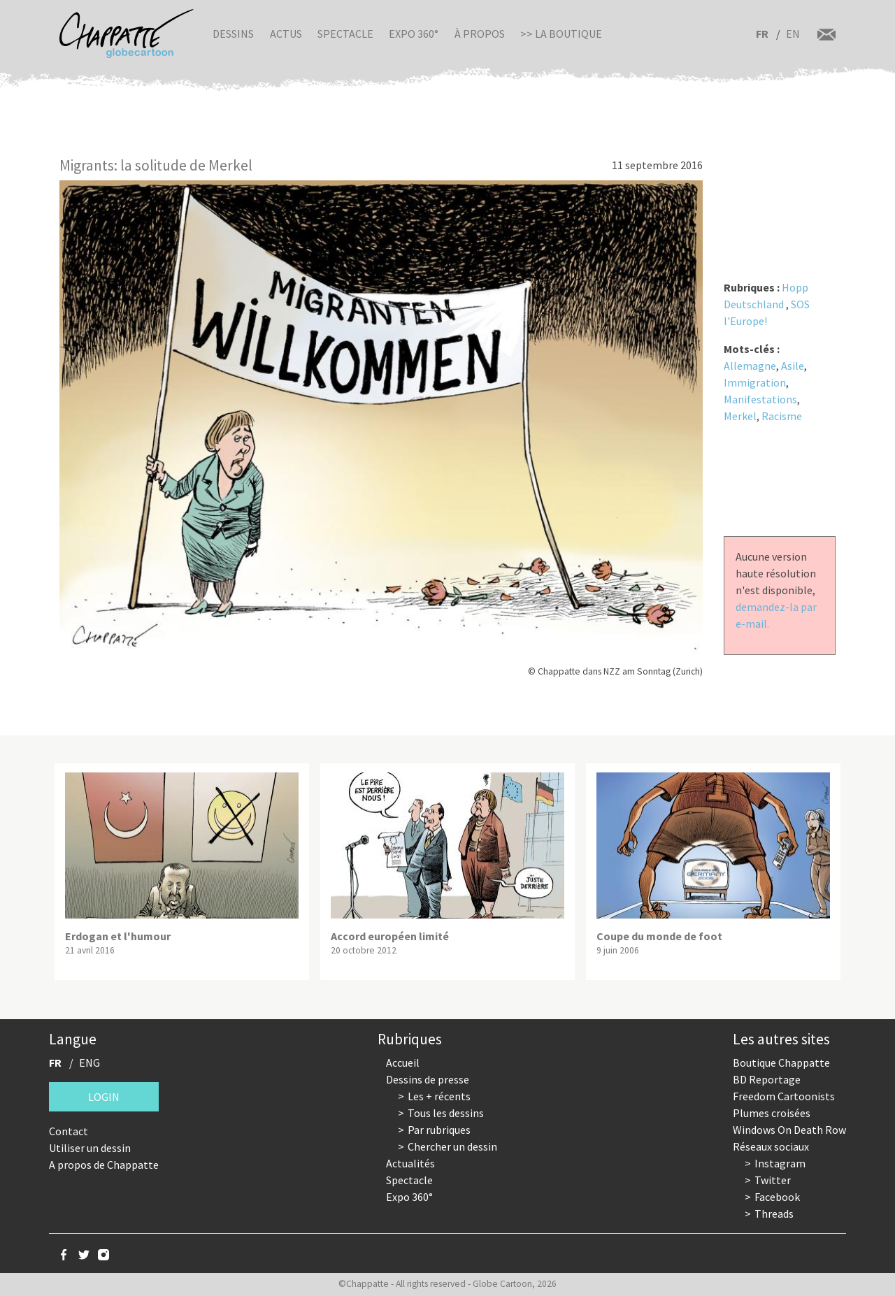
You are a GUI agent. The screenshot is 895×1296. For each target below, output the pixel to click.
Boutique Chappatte (781, 1063)
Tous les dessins (446, 1113)
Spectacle (345, 34)
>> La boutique (561, 34)
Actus (286, 34)
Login (104, 1097)
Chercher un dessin (452, 1146)
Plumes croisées (771, 1113)
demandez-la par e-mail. (776, 615)
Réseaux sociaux (771, 1146)
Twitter (772, 1180)
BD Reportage (767, 1079)
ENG (89, 1063)
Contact (68, 1131)
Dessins (233, 34)
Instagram (780, 1163)
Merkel (740, 416)
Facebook (777, 1197)
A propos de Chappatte (104, 1165)
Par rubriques (439, 1130)
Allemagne (750, 366)
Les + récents (439, 1096)
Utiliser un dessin (90, 1148)
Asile (792, 366)
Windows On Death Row (789, 1130)
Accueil (403, 1063)
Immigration (755, 382)
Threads (774, 1214)
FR (762, 34)
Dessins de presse (427, 1079)
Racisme (781, 416)
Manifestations (760, 399)
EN (793, 34)
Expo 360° (413, 34)
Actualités (410, 1163)
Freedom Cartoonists (784, 1096)
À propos (479, 34)
